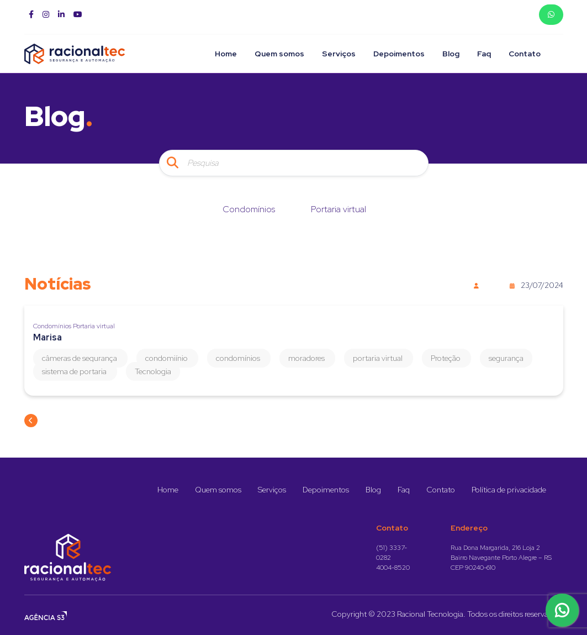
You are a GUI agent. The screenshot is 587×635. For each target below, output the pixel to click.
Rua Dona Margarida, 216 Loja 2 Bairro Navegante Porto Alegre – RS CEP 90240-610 (501, 557)
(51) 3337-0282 (391, 552)
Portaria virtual (338, 209)
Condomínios (249, 209)
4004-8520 (393, 567)
